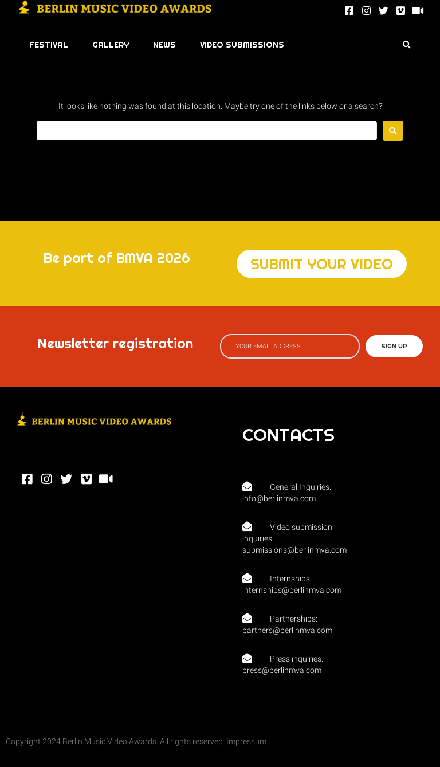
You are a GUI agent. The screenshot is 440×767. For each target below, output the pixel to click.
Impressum (246, 741)
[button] (322, 264)
